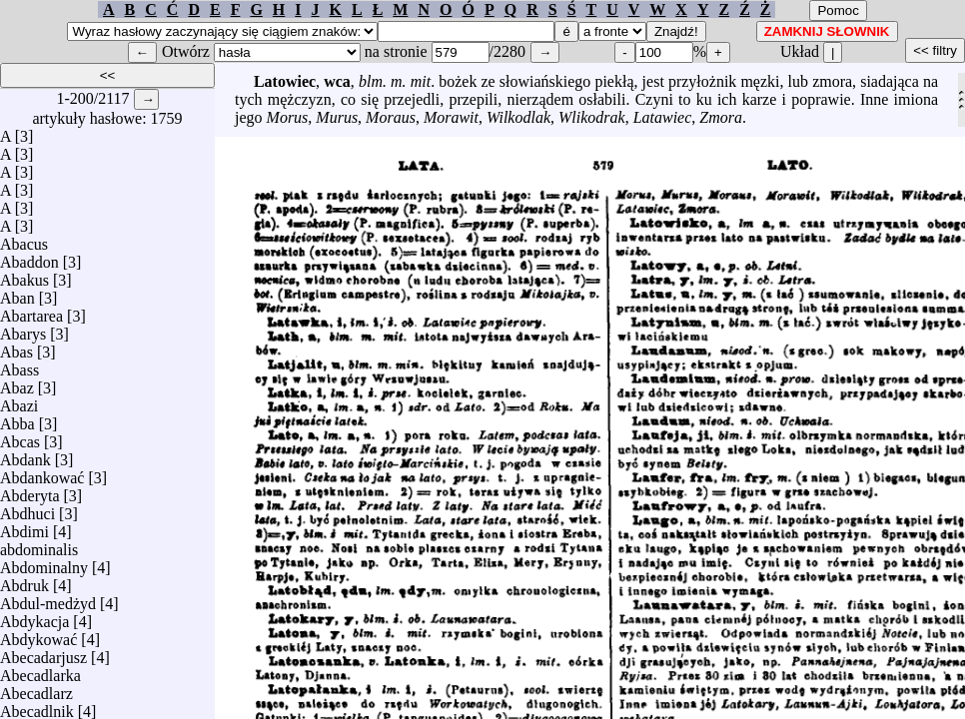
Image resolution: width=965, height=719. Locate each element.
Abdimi (24, 526)
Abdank (25, 454)
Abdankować (42, 472)
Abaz (17, 382)
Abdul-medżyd (48, 598)
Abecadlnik (37, 706)
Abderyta (30, 490)
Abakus (24, 275)
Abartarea (31, 311)
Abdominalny (44, 562)
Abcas (20, 436)
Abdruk (24, 580)
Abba (17, 418)
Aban (17, 293)
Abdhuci (27, 508)
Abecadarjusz (43, 652)
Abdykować (38, 634)
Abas (16, 347)
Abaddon (29, 257)
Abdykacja (34, 616)
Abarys (23, 329)
